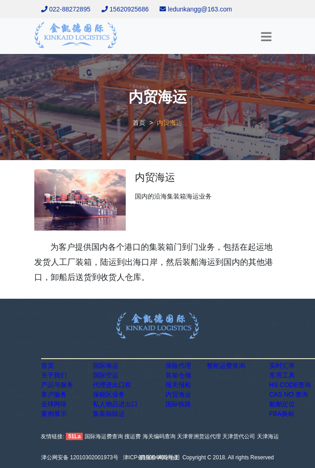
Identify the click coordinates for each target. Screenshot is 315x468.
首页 (139, 122)
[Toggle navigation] (268, 36)
